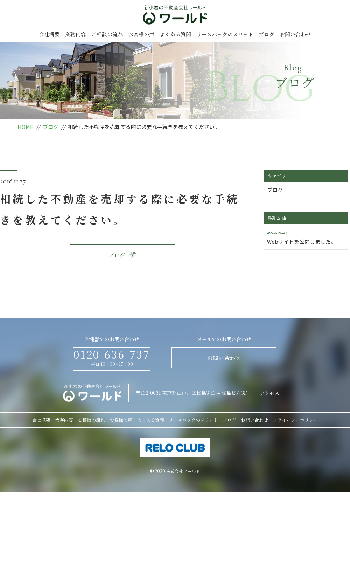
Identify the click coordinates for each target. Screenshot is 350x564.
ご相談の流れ (107, 34)
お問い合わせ (295, 34)
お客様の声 (141, 34)
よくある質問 (175, 34)
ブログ (266, 34)
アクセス (269, 393)
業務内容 (75, 34)
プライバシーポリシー (295, 420)
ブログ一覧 (122, 255)
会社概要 (49, 34)
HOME (25, 126)
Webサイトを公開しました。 (305, 236)
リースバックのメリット (224, 34)
